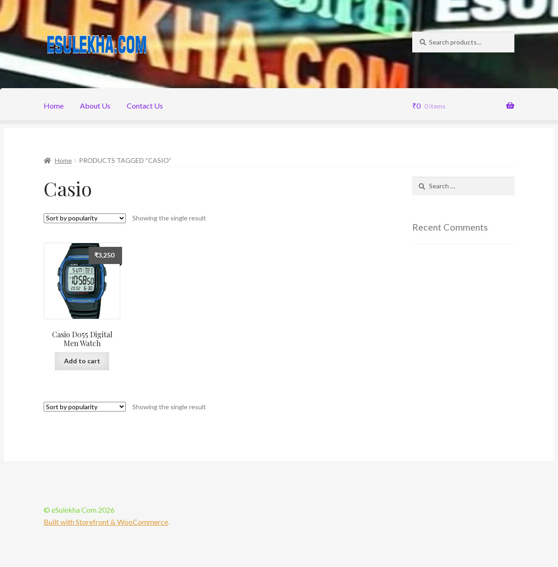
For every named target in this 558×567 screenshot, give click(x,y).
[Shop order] (85, 218)
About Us (95, 105)
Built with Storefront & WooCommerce (106, 521)
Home (54, 105)
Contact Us (145, 105)
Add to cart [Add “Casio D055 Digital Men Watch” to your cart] (82, 361)
